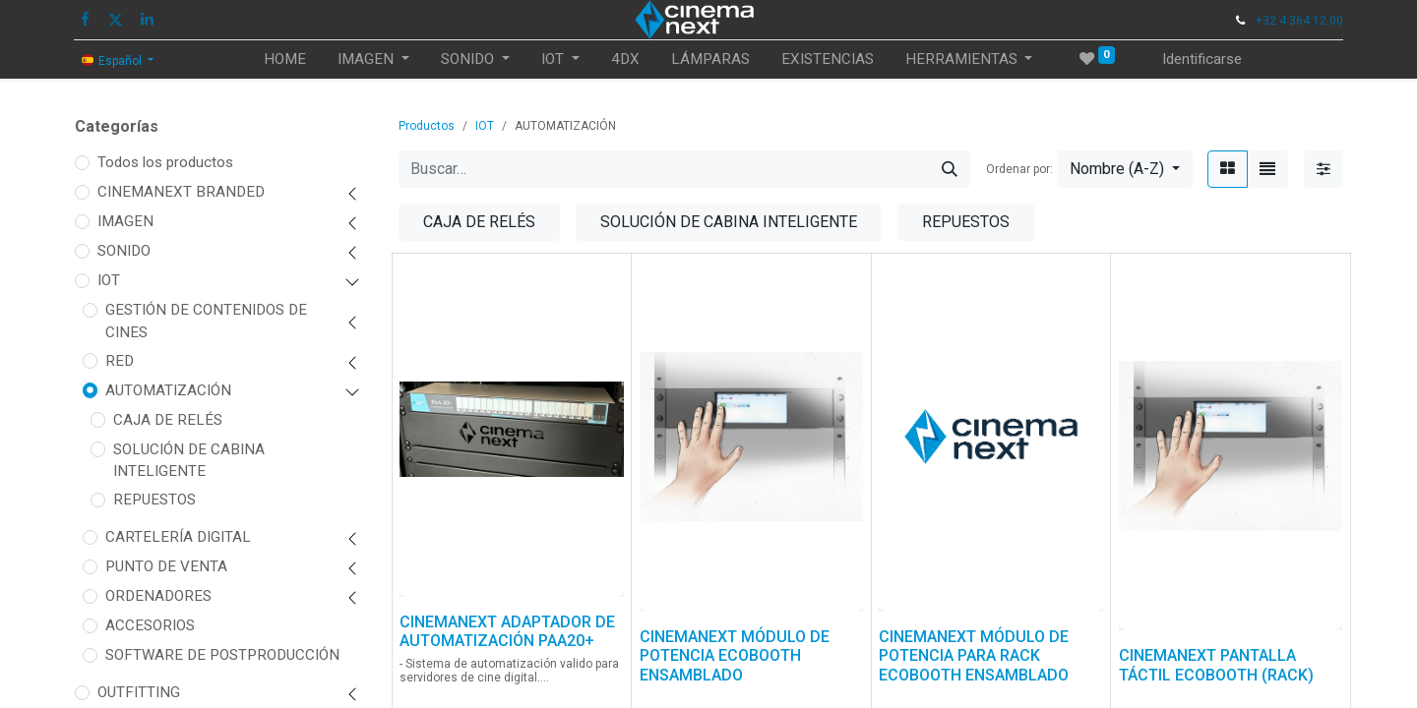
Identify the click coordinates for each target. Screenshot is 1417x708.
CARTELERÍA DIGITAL (178, 537)
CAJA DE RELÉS (167, 420)
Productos (427, 126)
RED (119, 361)
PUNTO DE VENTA (166, 566)
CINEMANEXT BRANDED (181, 192)
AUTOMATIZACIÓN (168, 390)
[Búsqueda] (949, 169)
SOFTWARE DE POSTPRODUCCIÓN (222, 655)
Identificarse (1202, 59)
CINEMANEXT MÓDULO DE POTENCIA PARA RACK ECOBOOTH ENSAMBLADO (974, 655)
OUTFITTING (138, 692)
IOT (108, 280)
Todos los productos (165, 162)
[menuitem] (285, 59)
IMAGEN (125, 221)
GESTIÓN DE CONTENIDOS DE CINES (206, 321)
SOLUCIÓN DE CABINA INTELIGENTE (189, 461)
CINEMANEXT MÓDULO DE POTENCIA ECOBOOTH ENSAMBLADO (735, 655)
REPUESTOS (154, 499)
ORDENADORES (158, 596)
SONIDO (124, 251)
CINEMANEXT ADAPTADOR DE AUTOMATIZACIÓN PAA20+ (507, 631)
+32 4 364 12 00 (1299, 21)
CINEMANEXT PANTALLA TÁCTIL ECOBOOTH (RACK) (1216, 664)
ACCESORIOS (150, 625)
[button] (1125, 169)
